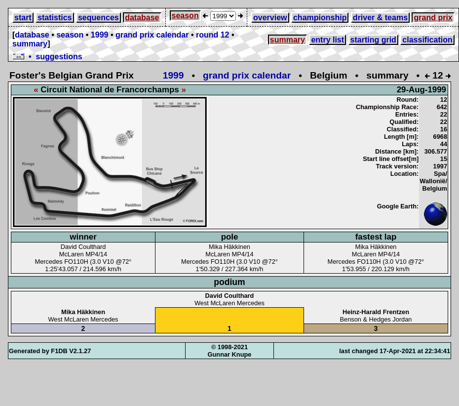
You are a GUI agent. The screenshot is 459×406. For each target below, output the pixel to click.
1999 (100, 35)
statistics (55, 17)
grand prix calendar (152, 35)
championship (319, 17)
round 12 (213, 35)
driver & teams (380, 17)
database (142, 17)
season (185, 15)
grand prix (433, 17)
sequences (98, 17)
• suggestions (47, 56)
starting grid (373, 40)
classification (427, 40)
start (23, 17)
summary (29, 44)
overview (270, 17)
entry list (327, 40)
